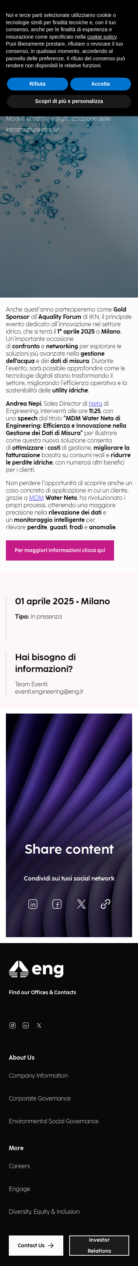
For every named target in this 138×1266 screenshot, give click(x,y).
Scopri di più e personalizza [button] (69, 101)
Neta (95, 404)
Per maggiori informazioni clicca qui (60, 550)
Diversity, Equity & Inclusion (44, 1212)
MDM (36, 498)
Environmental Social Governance (54, 1121)
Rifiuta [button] (37, 84)
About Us (22, 1058)
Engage (19, 1189)
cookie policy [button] (101, 37)
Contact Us (36, 1245)
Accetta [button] (100, 84)
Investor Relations (99, 1245)
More (16, 1148)
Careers (19, 1166)
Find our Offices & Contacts (42, 992)
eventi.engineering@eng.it (49, 692)
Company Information (38, 1076)
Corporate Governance (40, 1098)
